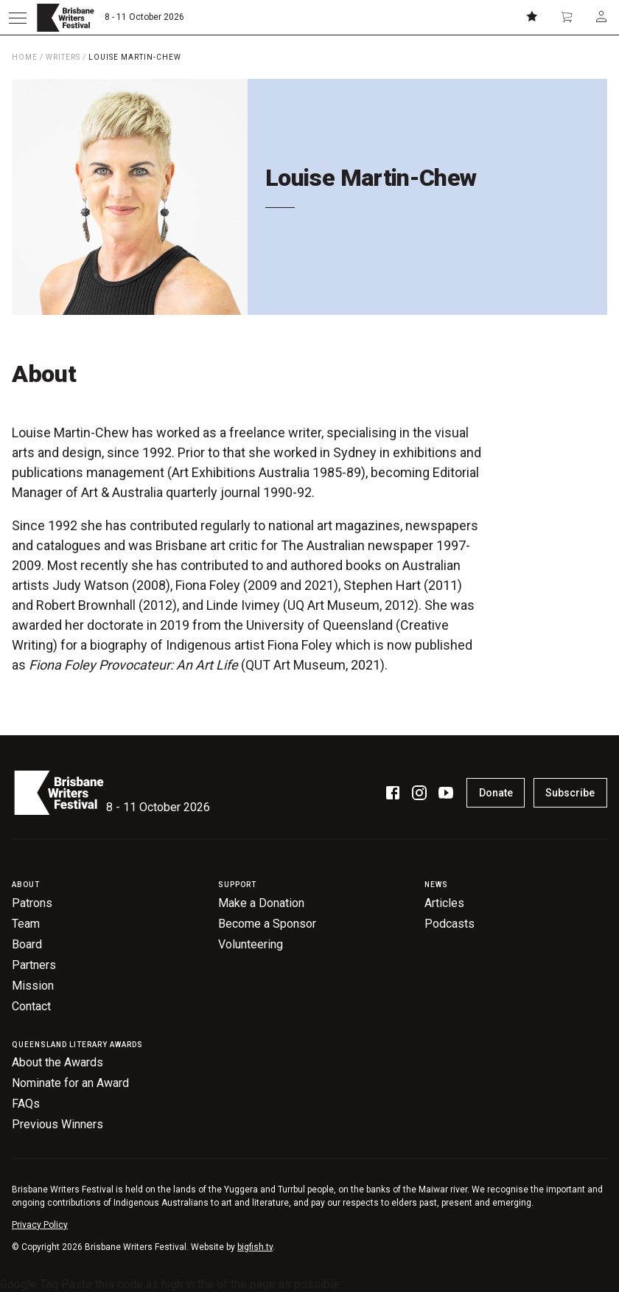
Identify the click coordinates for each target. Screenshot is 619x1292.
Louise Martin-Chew (134, 57)
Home (25, 57)
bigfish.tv (255, 1247)
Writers (63, 57)
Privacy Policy (40, 1225)
